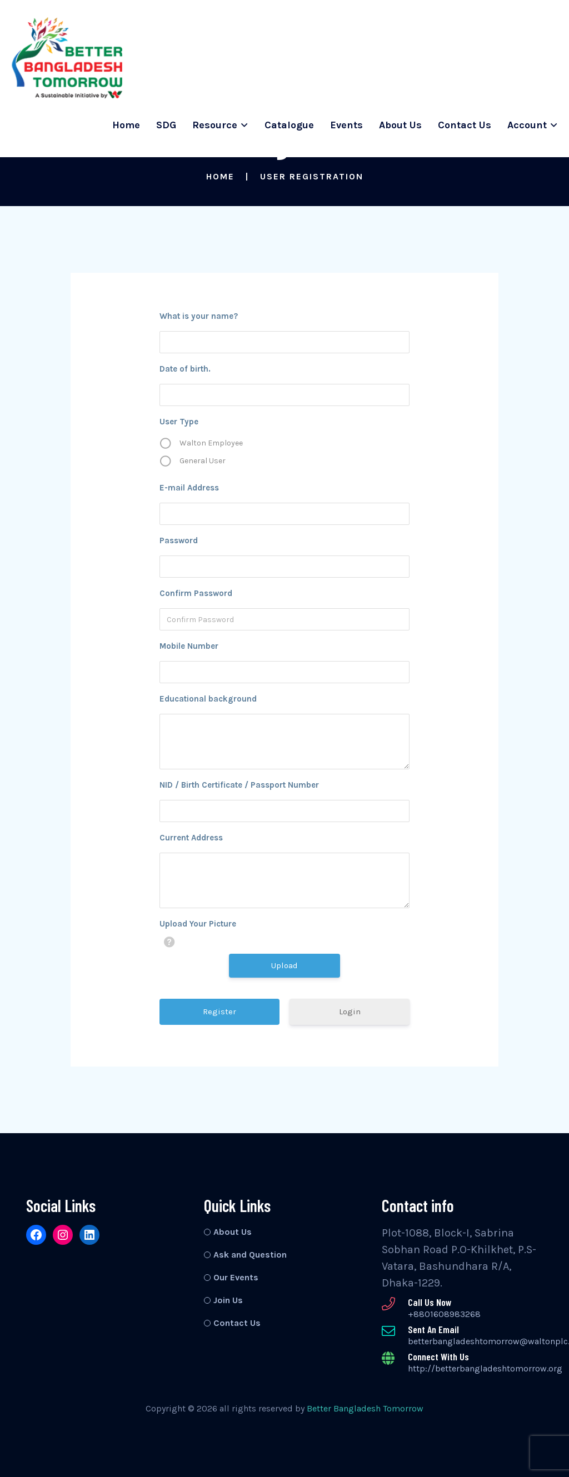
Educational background (208, 699)
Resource (214, 125)
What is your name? (198, 316)
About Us (400, 125)
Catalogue (289, 125)
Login (350, 1012)
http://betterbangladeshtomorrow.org (485, 1368)
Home (126, 125)
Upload (284, 965)
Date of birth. (185, 369)
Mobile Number (188, 646)
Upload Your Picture (197, 924)
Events (346, 125)
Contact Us (464, 125)
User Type (178, 422)
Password (178, 540)
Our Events (235, 1277)
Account (527, 125)
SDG (166, 125)
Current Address (191, 838)
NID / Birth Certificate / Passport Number (239, 785)
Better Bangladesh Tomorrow (365, 1408)
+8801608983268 (444, 1314)
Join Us (228, 1300)
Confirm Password (195, 593)
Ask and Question (250, 1254)
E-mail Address (189, 488)
